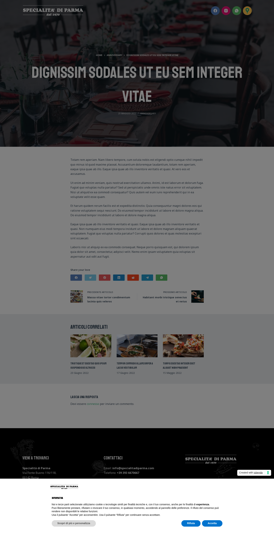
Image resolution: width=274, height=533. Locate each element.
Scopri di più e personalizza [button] (73, 523)
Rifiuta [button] (191, 523)
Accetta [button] (212, 523)
